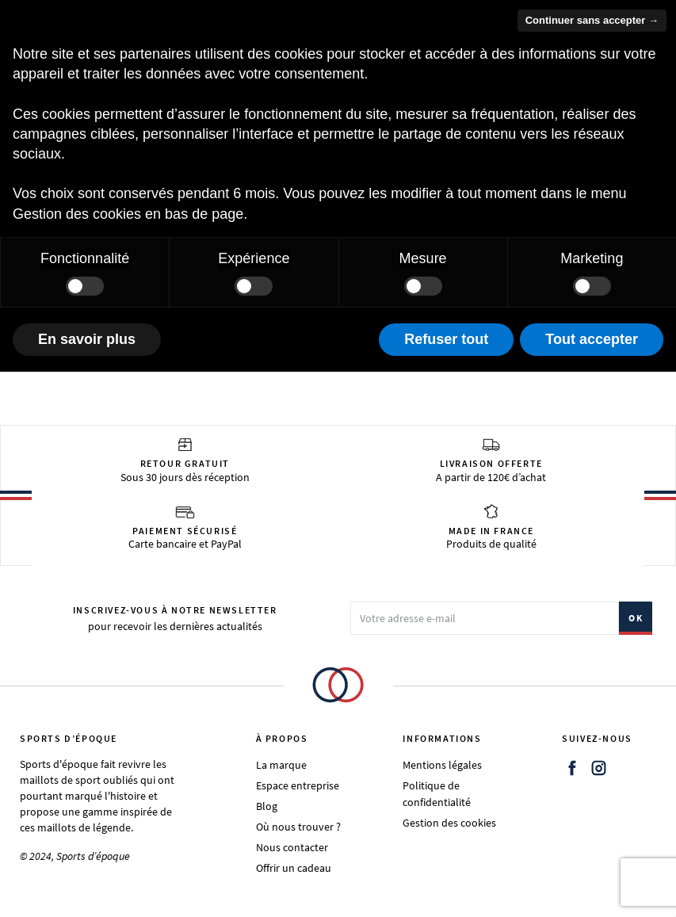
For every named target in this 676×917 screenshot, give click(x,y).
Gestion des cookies (449, 823)
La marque (281, 765)
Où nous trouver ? (298, 827)
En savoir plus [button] (87, 339)
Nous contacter (292, 847)
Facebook (572, 768)
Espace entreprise (297, 785)
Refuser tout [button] (446, 339)
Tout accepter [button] (591, 339)
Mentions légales (442, 765)
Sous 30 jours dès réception (185, 460)
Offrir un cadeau (293, 868)
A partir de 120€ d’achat (491, 460)
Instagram (599, 768)
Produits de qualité (491, 527)
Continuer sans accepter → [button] (592, 20)
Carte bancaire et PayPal (185, 527)
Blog (266, 806)
